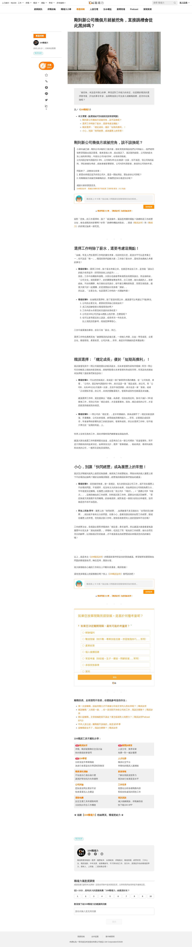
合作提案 (95, 936)
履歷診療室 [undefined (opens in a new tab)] (127, 745)
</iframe (114, 647)
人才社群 (122, 758)
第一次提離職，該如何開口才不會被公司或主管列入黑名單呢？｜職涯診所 (112, 706)
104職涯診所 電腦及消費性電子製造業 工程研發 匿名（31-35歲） (102, 189)
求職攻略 (51, 9)
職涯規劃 (38, 53)
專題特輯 (80, 9)
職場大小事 (66, 9)
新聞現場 (121, 9)
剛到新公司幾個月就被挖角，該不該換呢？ (102, 120)
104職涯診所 (96, 557)
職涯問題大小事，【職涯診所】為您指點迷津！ (115, 211)
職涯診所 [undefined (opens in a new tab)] (83, 745)
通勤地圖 (79, 798)
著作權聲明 (110, 936)
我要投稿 (81, 936)
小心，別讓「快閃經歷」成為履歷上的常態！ (103, 131)
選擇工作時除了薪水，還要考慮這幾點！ (101, 123)
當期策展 (147, 9)
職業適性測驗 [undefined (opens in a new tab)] (81, 771)
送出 (114, 922)
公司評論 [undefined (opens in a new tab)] (79, 785)
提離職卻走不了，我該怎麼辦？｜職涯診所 (98, 728)
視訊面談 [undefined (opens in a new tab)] (122, 798)
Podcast (134, 9)
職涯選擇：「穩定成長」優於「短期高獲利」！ (104, 127)
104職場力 (44, 43)
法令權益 (107, 9)
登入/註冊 (183, 3)
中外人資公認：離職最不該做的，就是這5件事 (99, 724)
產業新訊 (38, 9)
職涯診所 (138, 223)
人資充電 (94, 9)
